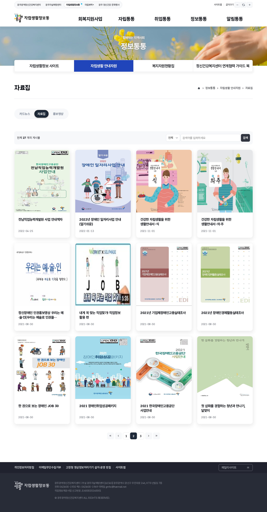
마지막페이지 (156, 435)
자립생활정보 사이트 (44, 66)
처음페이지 (110, 435)
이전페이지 (118, 435)
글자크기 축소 (237, 4)
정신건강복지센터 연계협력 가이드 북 (222, 66)
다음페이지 (148, 435)
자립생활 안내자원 (104, 66)
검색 (245, 137)
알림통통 (235, 19)
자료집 (249, 88)
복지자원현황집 (163, 66)
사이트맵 (218, 4)
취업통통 (162, 19)
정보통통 (199, 19)
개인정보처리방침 (24, 467)
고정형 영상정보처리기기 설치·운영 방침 (88, 467)
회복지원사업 (90, 19)
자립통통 (126, 19)
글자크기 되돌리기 (243, 4)
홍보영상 (58, 114)
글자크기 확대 (249, 4)
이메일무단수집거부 (50, 467)
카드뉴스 (24, 114)
